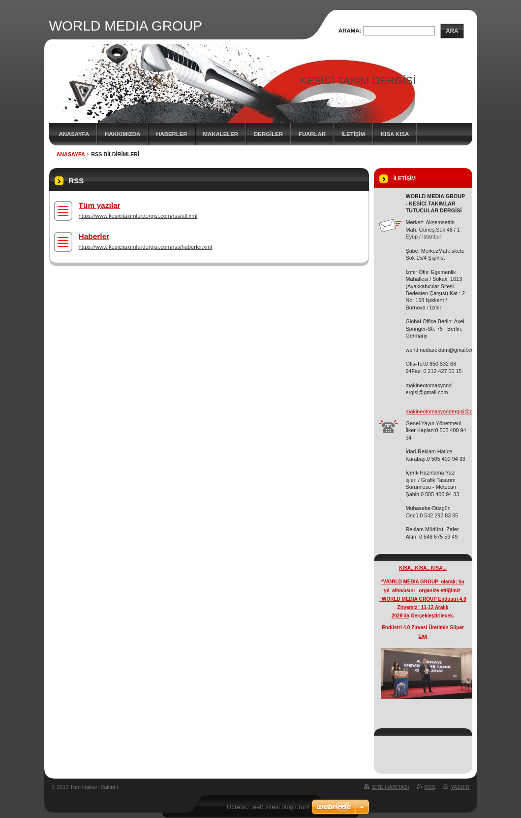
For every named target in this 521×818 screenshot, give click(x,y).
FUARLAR (312, 134)
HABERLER (171, 134)
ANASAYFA (74, 134)
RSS (430, 787)
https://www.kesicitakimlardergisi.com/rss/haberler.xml (146, 247)
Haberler (94, 236)
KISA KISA (395, 134)
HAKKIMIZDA (122, 134)
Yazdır (460, 787)
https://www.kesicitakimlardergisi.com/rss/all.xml (138, 216)
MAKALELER (221, 134)
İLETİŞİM (353, 134)
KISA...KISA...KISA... (423, 568)
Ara (452, 31)
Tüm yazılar (100, 205)
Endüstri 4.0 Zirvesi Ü (407, 627)
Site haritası (390, 787)
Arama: (349, 31)
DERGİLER (268, 134)
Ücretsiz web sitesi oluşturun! (268, 807)
